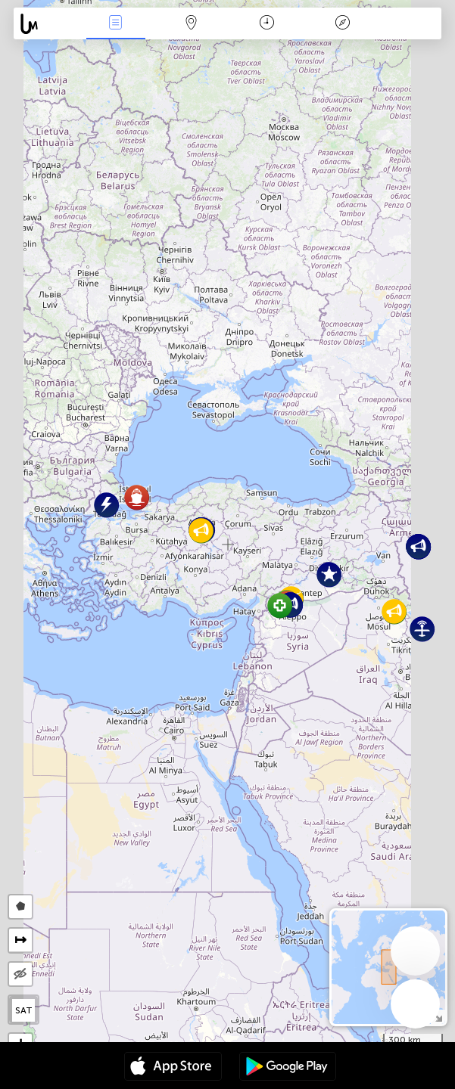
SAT (24, 1010)
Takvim (267, 23)
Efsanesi (342, 23)
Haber (115, 23)
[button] (280, 605)
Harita (190, 23)
